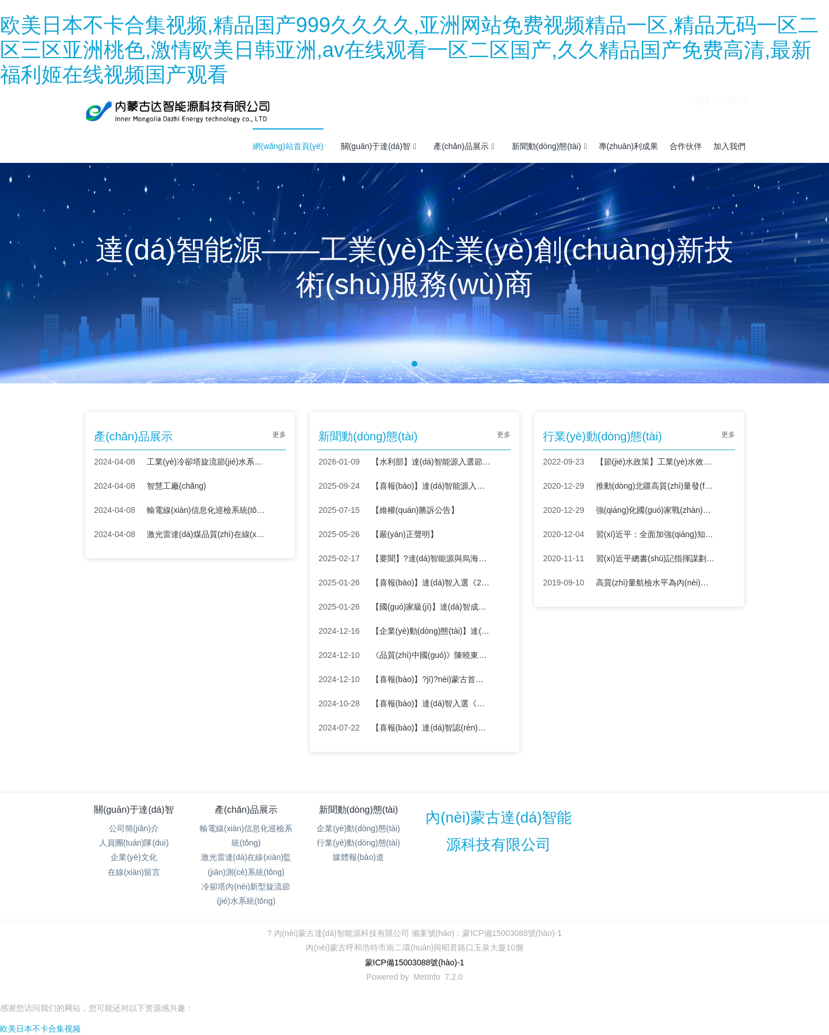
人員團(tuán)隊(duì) (134, 842)
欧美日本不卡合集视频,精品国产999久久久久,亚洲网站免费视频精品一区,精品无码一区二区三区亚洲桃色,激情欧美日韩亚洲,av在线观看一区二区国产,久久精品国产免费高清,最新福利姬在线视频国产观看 (409, 49)
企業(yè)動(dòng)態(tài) (358, 828)
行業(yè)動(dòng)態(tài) (358, 842)
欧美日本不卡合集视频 (40, 1028)
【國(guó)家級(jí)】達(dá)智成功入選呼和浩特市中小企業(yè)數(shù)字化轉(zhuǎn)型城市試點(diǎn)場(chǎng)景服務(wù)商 (430, 606)
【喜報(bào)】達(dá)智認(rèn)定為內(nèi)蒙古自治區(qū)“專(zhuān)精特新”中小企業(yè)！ (430, 727)
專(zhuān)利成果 (628, 146)
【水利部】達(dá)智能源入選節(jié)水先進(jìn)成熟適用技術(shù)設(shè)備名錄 (430, 461)
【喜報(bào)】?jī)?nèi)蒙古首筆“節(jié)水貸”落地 (430, 679)
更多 (279, 435)
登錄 (702, 110)
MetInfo (426, 976)
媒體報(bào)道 (358, 857)
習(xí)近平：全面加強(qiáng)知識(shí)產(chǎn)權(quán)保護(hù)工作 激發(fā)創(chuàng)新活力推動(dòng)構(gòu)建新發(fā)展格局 (655, 534)
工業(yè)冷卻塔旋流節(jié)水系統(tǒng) (206, 461)
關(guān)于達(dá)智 (379, 146)
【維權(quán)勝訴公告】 (415, 510)
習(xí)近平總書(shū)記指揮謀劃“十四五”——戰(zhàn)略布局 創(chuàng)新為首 (655, 558)
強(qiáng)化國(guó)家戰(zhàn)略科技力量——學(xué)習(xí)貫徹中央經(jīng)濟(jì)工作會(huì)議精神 (655, 510)
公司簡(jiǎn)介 (134, 828)
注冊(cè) (733, 110)
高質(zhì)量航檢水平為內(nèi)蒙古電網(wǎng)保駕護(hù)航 (655, 582)
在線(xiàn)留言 (134, 872)
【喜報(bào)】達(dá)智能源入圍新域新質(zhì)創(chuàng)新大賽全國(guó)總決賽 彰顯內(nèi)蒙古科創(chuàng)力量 (430, 485)
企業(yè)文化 (134, 857)
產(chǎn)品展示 (464, 146)
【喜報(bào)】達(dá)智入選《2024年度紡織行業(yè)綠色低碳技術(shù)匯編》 (430, 582)
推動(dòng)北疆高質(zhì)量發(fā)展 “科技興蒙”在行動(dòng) (655, 485)
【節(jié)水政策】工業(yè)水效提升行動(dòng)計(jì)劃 (655, 461)
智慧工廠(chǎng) (176, 485)
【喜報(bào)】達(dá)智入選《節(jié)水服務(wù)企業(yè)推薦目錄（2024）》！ (430, 703)
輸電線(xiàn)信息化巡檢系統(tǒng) (206, 510)
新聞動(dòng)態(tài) (549, 146)
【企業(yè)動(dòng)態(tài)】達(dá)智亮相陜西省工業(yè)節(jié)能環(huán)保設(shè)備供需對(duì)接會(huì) (430, 631)
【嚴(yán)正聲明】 (404, 534)
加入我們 (729, 146)
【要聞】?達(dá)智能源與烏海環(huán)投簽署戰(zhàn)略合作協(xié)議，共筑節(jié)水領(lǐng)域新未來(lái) (430, 558)
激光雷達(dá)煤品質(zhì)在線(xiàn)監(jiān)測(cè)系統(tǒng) (206, 534)
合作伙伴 (686, 146)
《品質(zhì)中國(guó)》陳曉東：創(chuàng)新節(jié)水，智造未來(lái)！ (430, 655)
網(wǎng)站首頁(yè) (288, 146)
